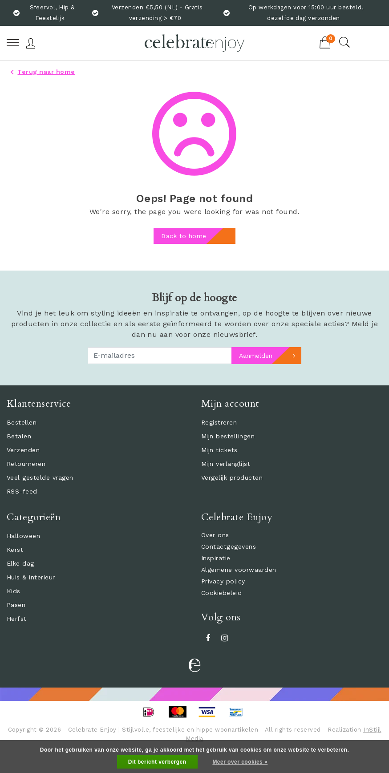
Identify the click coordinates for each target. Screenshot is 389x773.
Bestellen (21, 422)
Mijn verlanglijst (225, 463)
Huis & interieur (31, 577)
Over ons (215, 534)
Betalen (19, 436)
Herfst (17, 618)
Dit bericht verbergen (157, 762)
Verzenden (23, 449)
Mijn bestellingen (228, 436)
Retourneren (26, 463)
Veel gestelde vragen (40, 477)
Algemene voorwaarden (238, 569)
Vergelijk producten (232, 477)
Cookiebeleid (221, 592)
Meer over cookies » (239, 762)
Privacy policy (223, 581)
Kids (13, 591)
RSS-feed (22, 491)
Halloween (23, 535)
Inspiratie (216, 558)
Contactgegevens (228, 546)
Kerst (15, 549)
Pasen (16, 604)
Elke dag (20, 563)
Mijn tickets (219, 449)
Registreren (219, 422)
